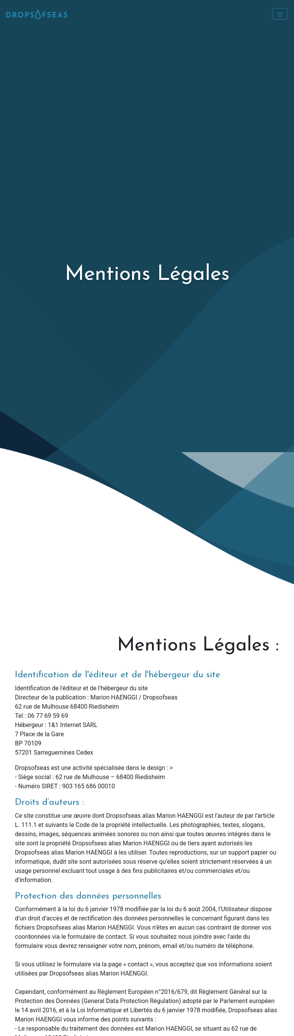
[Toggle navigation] (280, 14)
